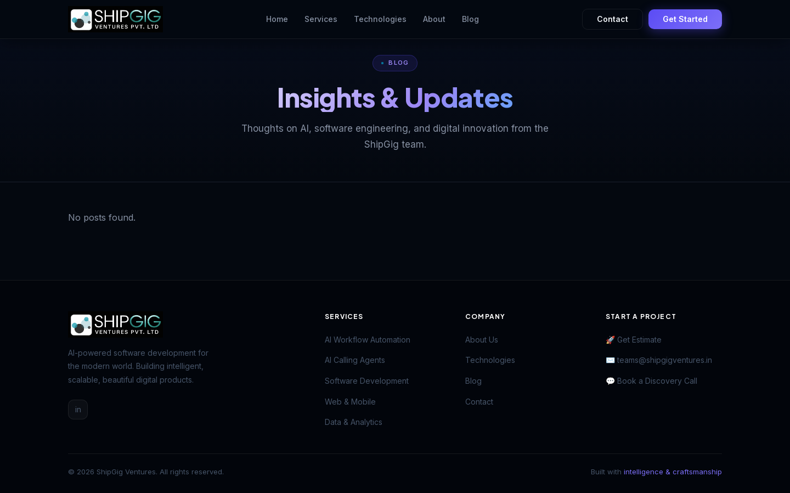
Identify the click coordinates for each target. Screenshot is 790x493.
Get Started (685, 19)
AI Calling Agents (355, 360)
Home (277, 19)
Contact (612, 19)
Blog (470, 19)
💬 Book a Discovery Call (651, 380)
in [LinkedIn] (78, 409)
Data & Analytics (353, 422)
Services (320, 19)
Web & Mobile (350, 401)
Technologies (380, 19)
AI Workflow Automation (367, 339)
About (434, 19)
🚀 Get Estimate (634, 339)
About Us (481, 339)
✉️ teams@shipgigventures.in (659, 360)
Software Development (367, 380)
